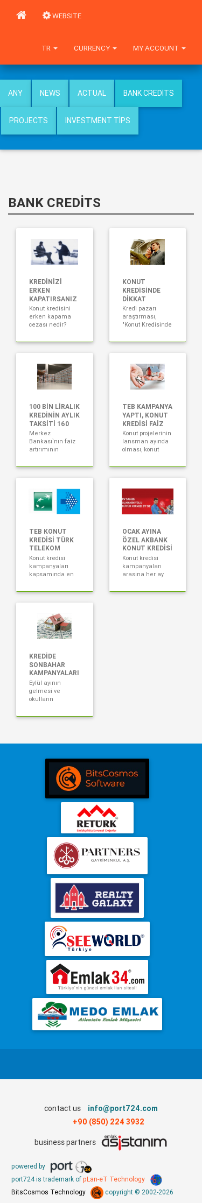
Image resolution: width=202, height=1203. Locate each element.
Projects (28, 120)
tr (49, 48)
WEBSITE (62, 15)
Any (15, 93)
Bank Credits (148, 93)
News (50, 93)
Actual (92, 93)
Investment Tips (97, 120)
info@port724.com (123, 1108)
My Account (159, 48)
